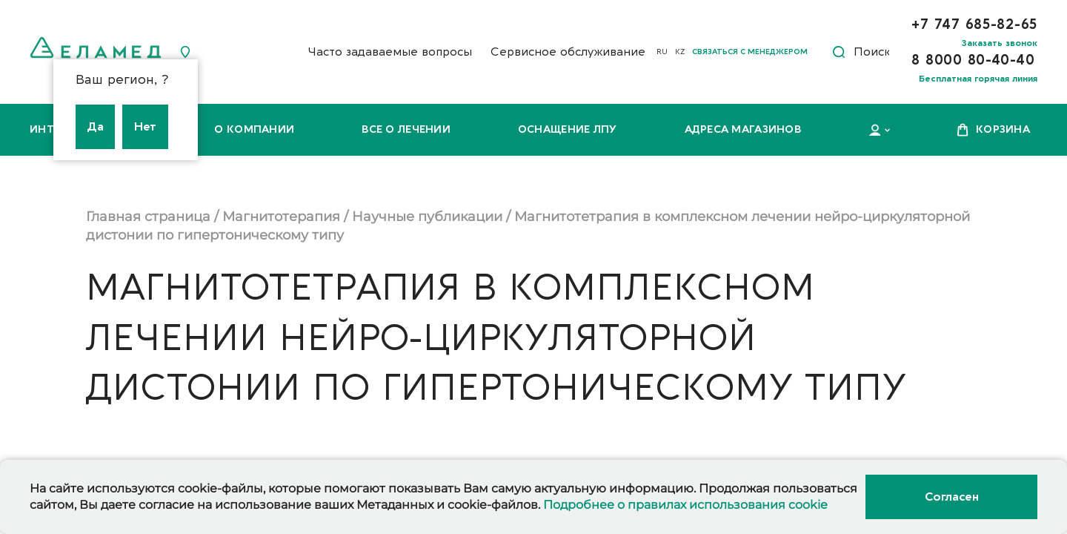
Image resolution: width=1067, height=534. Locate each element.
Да (95, 127)
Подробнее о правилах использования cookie (685, 505)
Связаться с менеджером (750, 51)
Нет (145, 127)
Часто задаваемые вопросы (390, 52)
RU (662, 51)
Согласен (951, 497)
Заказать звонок (999, 43)
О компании (254, 129)
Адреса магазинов (743, 129)
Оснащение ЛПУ (567, 129)
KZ (680, 51)
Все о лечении (406, 129)
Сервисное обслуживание (568, 52)
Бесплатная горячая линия (978, 78)
